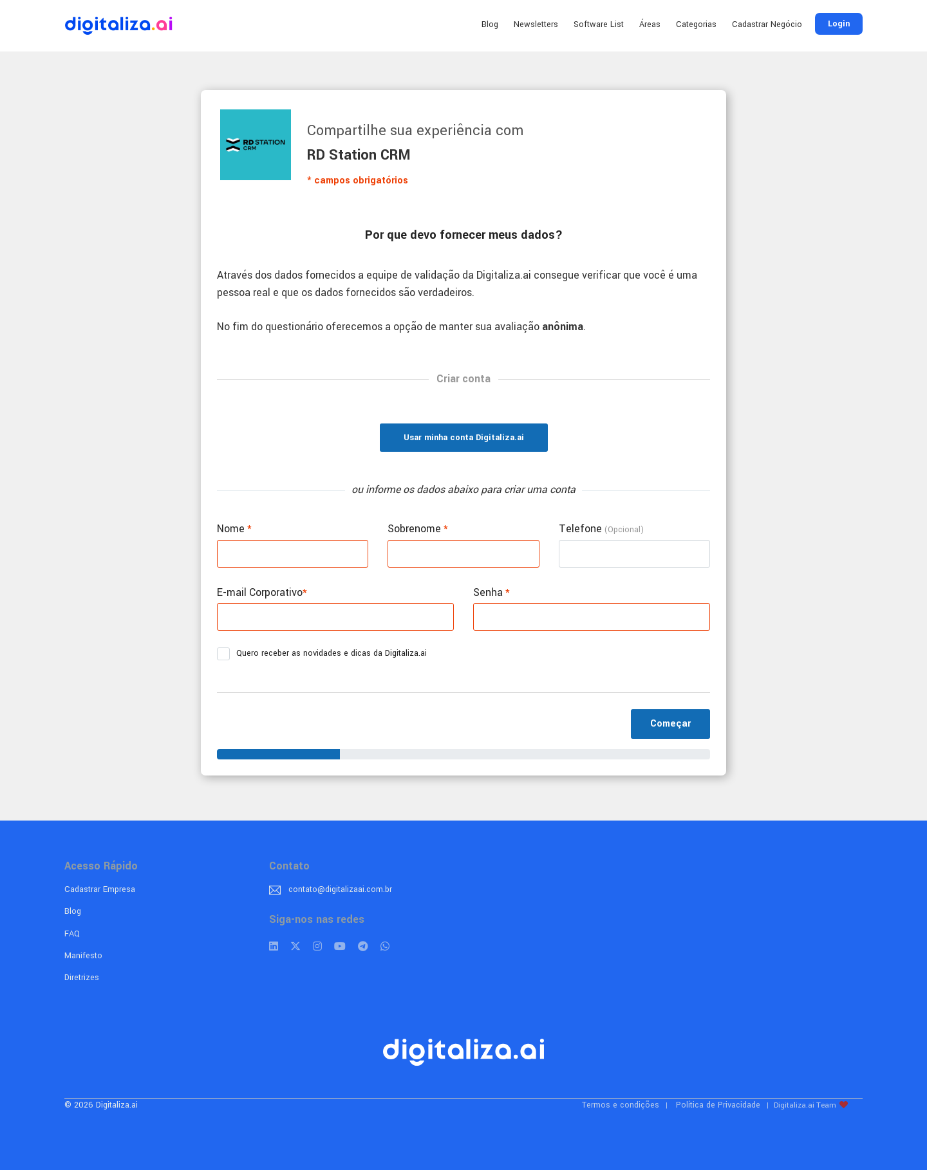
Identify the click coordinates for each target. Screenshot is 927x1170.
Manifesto (83, 955)
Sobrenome (418, 528)
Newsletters (536, 24)
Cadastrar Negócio (767, 24)
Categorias (696, 24)
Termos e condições (620, 1105)
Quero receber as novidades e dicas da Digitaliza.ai (326, 653)
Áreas (649, 24)
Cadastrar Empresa (99, 889)
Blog (490, 24)
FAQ (72, 934)
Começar (670, 723)
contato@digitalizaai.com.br (340, 889)
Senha (491, 592)
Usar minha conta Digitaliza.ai (464, 437)
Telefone (601, 528)
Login (839, 24)
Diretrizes (81, 977)
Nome (234, 528)
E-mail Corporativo (262, 592)
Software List (599, 24)
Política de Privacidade (718, 1105)
